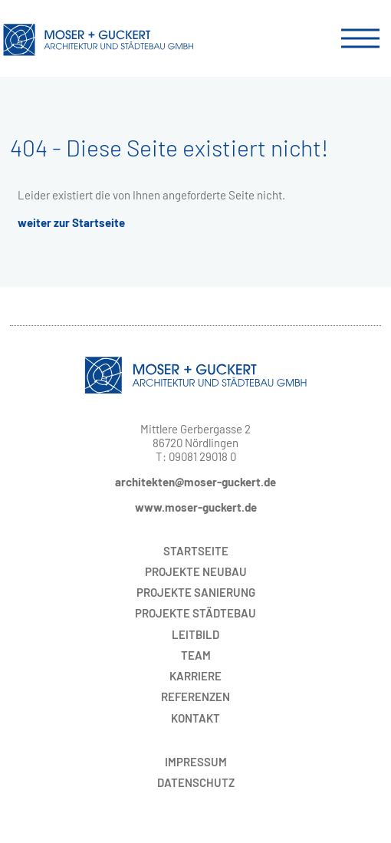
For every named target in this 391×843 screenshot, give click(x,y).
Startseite (195, 551)
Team (196, 655)
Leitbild (195, 634)
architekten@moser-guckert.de (195, 482)
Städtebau (195, 613)
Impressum (196, 762)
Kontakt (195, 718)
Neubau (196, 571)
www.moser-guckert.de (196, 507)
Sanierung (195, 592)
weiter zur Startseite (71, 222)
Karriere (195, 676)
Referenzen (195, 696)
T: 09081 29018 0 (196, 456)
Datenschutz (196, 782)
